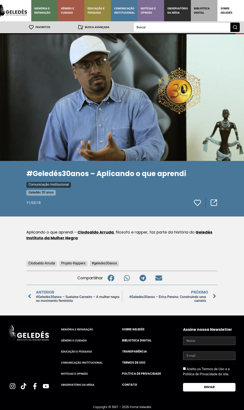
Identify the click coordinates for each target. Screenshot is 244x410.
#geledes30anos (104, 263)
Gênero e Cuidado (67, 10)
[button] (111, 278)
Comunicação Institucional (124, 10)
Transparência (134, 352)
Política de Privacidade (141, 374)
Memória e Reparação (42, 10)
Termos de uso (133, 363)
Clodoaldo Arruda (96, 232)
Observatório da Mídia (177, 10)
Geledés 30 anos (41, 192)
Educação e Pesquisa (96, 10)
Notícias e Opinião (148, 10)
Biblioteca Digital (202, 10)
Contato (129, 385)
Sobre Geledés (226, 10)
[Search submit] (235, 27)
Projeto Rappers (73, 263)
